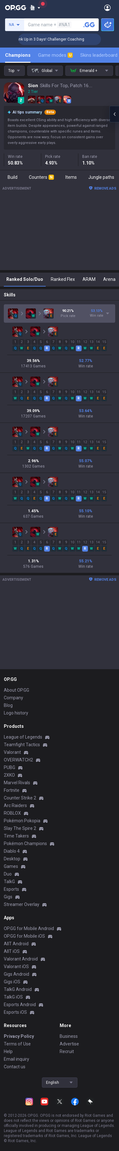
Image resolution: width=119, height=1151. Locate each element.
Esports (11, 889)
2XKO (9, 775)
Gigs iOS (12, 981)
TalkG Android (18, 989)
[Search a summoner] (89, 24)
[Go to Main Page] (15, 7)
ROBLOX (12, 813)
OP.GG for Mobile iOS (24, 936)
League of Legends (23, 737)
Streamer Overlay (21, 904)
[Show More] (35, 7)
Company (13, 697)
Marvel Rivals (17, 782)
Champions (17, 55)
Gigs (8, 896)
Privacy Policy (19, 1036)
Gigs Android (16, 974)
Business (69, 1036)
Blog (8, 705)
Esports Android (20, 1004)
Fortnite (11, 790)
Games (11, 866)
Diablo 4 (12, 851)
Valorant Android (21, 958)
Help (8, 1051)
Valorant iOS (16, 966)
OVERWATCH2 (18, 759)
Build (12, 177)
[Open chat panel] (114, 114)
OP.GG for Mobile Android (29, 928)
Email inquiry (16, 1059)
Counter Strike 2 (20, 797)
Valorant (12, 752)
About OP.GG (16, 690)
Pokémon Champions (25, 843)
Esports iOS (15, 1012)
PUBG (9, 767)
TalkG (9, 881)
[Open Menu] (107, 7)
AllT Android (16, 943)
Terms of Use (17, 1043)
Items (71, 177)
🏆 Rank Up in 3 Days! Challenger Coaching (62, 39)
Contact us (14, 1066)
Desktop (12, 858)
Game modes (55, 55)
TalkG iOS (13, 996)
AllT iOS (12, 951)
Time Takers (16, 835)
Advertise (69, 1043)
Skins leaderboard (98, 55)
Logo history (16, 712)
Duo (8, 873)
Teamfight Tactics (22, 744)
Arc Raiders (15, 805)
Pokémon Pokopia (22, 820)
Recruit (67, 1051)
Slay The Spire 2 (20, 828)
